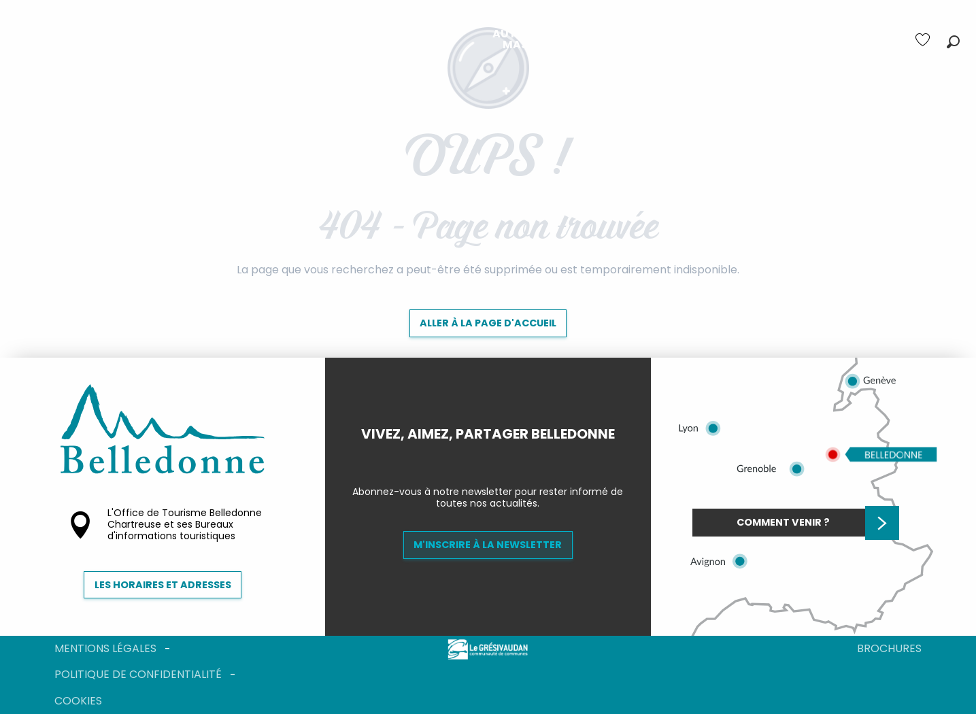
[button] (953, 42)
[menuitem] (273, 39)
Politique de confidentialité (138, 674)
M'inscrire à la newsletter (488, 544)
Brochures (889, 648)
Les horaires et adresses (163, 585)
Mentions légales (105, 648)
